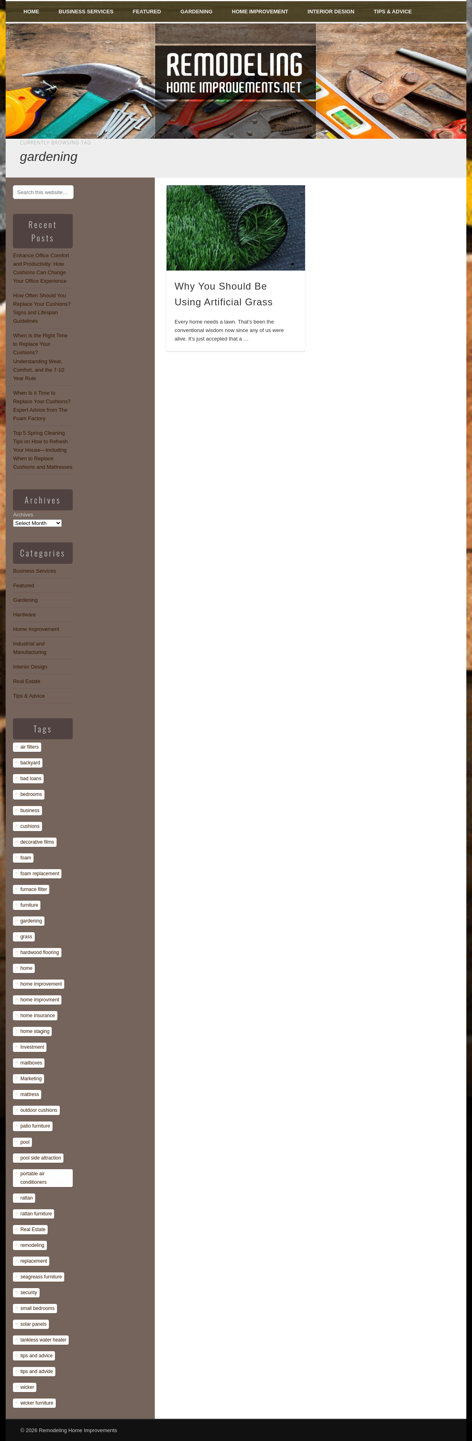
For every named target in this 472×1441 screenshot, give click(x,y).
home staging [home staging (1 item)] (34, 1031)
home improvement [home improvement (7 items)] (41, 984)
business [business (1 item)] (29, 810)
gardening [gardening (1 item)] (31, 921)
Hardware (24, 615)
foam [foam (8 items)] (25, 858)
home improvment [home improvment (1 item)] (39, 1000)
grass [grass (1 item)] (26, 937)
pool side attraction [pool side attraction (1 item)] (40, 1158)
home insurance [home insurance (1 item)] (37, 1015)
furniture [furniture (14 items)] (29, 905)
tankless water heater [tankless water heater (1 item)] (43, 1340)
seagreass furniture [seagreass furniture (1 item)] (41, 1277)
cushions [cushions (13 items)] (29, 826)
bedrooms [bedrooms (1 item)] (31, 794)
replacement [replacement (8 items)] (33, 1261)
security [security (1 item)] (28, 1292)
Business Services (86, 11)
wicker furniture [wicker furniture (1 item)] (36, 1403)
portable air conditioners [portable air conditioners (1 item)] (33, 1178)
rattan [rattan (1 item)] (26, 1198)
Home (31, 11)
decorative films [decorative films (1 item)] (37, 842)
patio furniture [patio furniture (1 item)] (35, 1126)
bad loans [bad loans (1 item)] (30, 778)
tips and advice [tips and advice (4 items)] (36, 1355)
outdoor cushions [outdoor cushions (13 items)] (38, 1110)
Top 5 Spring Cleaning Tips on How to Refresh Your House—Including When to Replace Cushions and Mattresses (42, 450)
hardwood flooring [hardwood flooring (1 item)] (39, 952)
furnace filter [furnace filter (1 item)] (33, 889)
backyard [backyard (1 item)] (30, 763)
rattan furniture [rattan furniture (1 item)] (36, 1214)
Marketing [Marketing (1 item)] (31, 1078)
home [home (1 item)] (26, 968)
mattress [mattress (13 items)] (29, 1094)
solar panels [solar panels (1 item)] (33, 1324)
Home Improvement (260, 11)
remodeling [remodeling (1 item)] (32, 1245)
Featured (147, 11)
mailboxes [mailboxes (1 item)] (31, 1063)
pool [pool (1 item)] (25, 1142)
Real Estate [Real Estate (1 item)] (32, 1229)
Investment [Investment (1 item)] (32, 1047)
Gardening (196, 11)
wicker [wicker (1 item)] (27, 1387)
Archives (23, 515)
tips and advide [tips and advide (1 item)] (36, 1371)
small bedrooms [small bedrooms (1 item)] (37, 1308)
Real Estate (26, 681)
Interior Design (331, 11)
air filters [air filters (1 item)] (29, 747)
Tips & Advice (393, 11)
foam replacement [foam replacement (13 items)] (39, 873)
